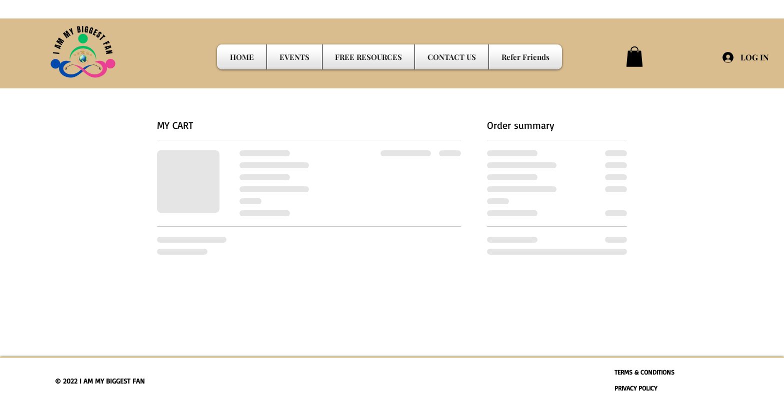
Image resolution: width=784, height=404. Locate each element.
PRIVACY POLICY (635, 388)
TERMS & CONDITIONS (644, 372)
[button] (634, 56)
